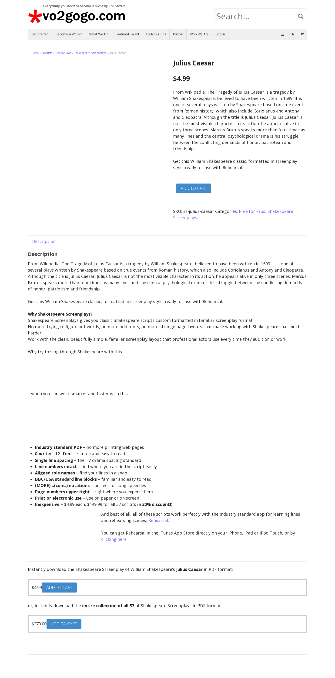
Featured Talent (127, 34)
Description (44, 241)
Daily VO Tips (156, 34)
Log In (220, 34)
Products (46, 53)
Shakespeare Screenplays (90, 53)
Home (35, 53)
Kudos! (178, 34)
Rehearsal (158, 520)
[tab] (44, 241)
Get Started (40, 34)
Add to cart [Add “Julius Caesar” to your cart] (59, 587)
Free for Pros (63, 53)
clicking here (114, 539)
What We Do (99, 34)
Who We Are (199, 34)
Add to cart (194, 188)
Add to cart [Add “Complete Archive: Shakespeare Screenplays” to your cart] (64, 623)
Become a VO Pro (69, 34)
